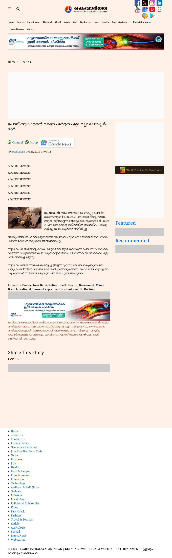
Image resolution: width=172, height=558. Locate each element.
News (20, 22)
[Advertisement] (86, 95)
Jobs (96, 22)
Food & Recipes (21, 471)
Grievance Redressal (24, 447)
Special (15, 532)
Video (14, 507)
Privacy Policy (20, 443)
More (29, 29)
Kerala (67, 22)
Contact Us (18, 439)
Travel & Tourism (22, 520)
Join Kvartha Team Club (26, 451)
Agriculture (18, 528)
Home (11, 22)
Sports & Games (120, 22)
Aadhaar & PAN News (25, 487)
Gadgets (16, 491)
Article (15, 524)
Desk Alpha (18, 152)
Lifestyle (16, 495)
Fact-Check (18, 511)
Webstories (18, 540)
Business (85, 22)
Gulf (75, 22)
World (58, 22)
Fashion (16, 515)
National (47, 22)
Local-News (16, 29)
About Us (17, 435)
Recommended (132, 241)
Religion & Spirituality (25, 503)
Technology (18, 483)
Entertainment (141, 22)
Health (105, 22)
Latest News (33, 22)
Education (17, 479)
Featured (125, 224)
